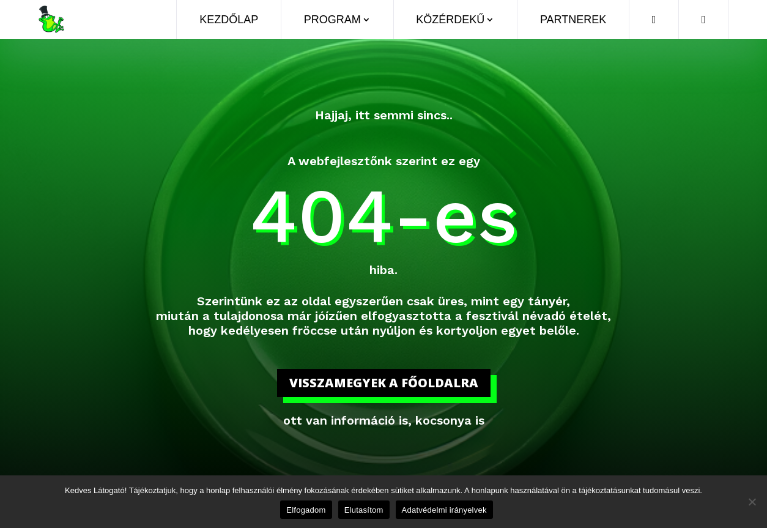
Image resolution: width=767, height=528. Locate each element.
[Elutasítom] (752, 502)
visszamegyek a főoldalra (383, 382)
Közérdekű (450, 19)
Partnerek (573, 19)
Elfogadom (305, 510)
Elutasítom (363, 510)
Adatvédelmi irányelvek (444, 510)
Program (332, 19)
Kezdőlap (228, 19)
